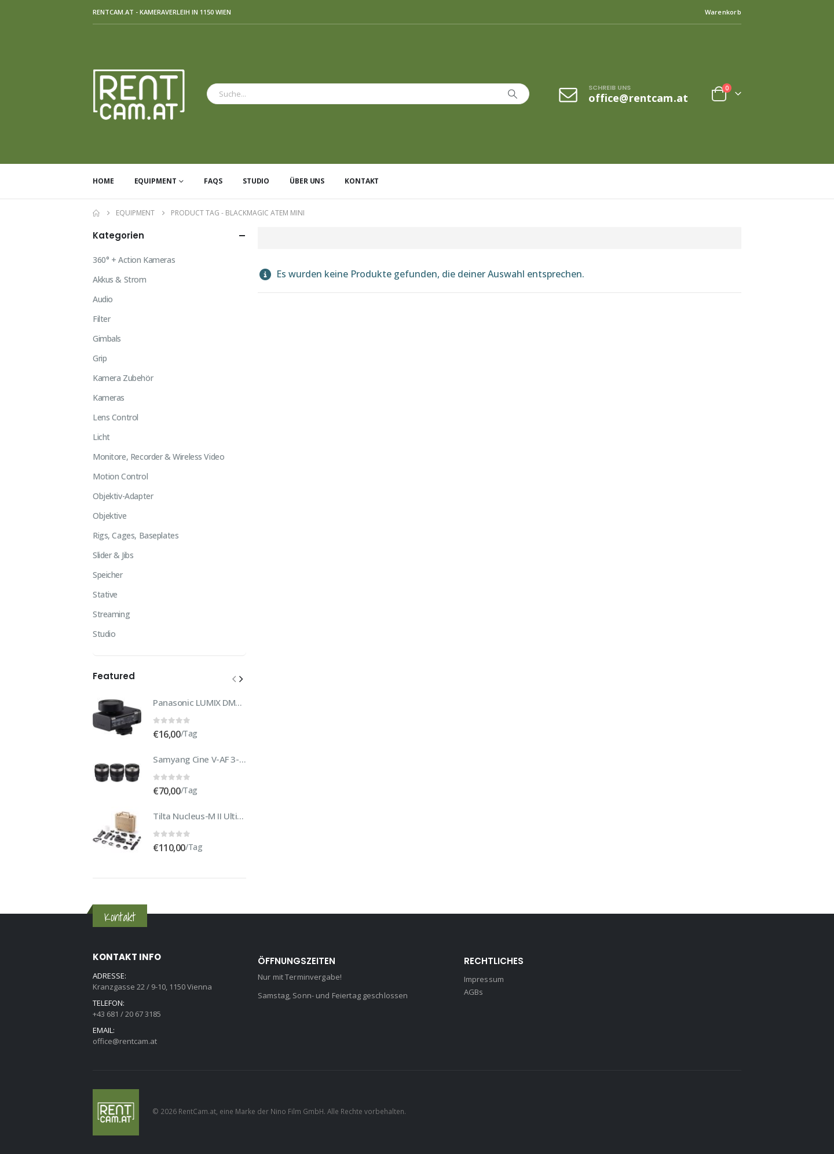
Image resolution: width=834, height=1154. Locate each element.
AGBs (474, 992)
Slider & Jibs (113, 554)
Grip (100, 358)
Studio (256, 181)
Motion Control (120, 476)
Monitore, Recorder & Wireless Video (158, 456)
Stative (105, 594)
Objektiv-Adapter (123, 495)
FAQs (213, 181)
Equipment (155, 181)
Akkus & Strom (120, 279)
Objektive (109, 515)
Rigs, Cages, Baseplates (135, 535)
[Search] (512, 94)
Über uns (307, 181)
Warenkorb (723, 12)
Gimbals (107, 338)
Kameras (109, 397)
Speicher (108, 574)
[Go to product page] (117, 717)
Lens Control (115, 417)
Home (103, 181)
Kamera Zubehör (123, 377)
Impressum (484, 979)
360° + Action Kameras (134, 259)
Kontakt (362, 181)
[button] (234, 678)
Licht (101, 436)
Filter (101, 318)
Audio (103, 299)
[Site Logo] (147, 94)
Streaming (111, 614)
